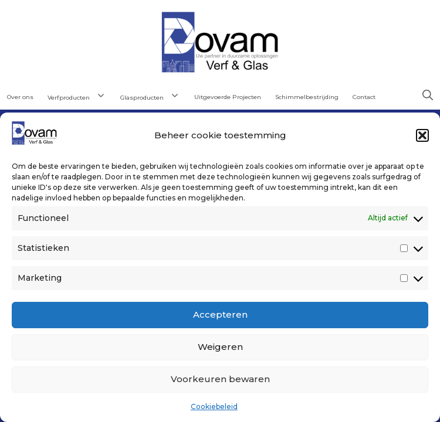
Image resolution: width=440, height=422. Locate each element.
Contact (364, 97)
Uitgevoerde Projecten (227, 97)
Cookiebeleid (214, 406)
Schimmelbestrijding (307, 97)
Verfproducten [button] (80, 96)
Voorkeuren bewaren (220, 378)
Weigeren (220, 346)
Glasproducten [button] (153, 96)
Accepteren (220, 314)
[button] (422, 135)
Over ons (20, 97)
